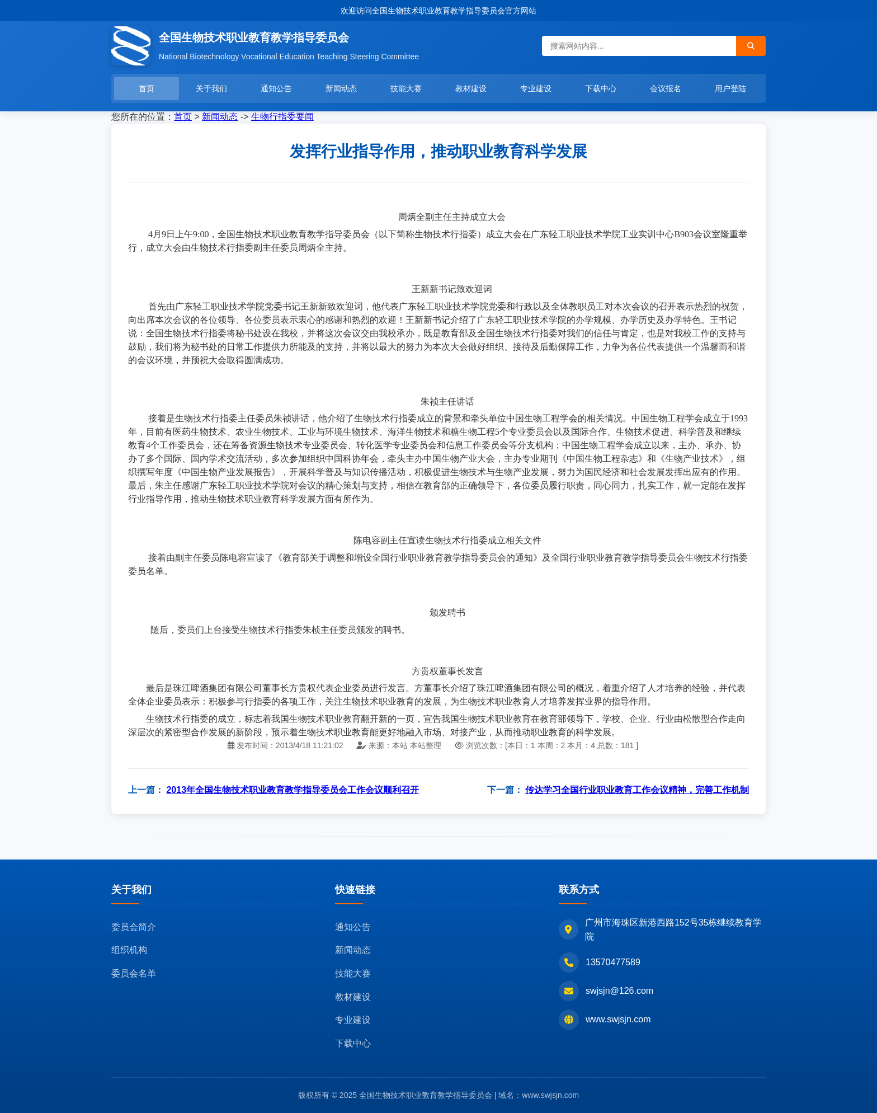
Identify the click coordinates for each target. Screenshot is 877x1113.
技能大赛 (406, 88)
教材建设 (471, 88)
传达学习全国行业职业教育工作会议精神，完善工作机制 (637, 790)
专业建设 (535, 88)
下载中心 (600, 88)
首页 (146, 88)
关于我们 (211, 88)
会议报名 (665, 88)
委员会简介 (133, 927)
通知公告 (276, 88)
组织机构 (129, 950)
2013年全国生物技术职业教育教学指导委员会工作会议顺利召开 (292, 790)
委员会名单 (133, 973)
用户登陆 (730, 88)
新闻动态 (341, 88)
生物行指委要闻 (282, 116)
